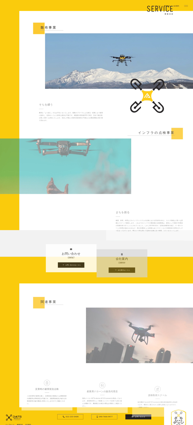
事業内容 (167, 7)
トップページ (156, 7)
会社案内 (176, 7)
